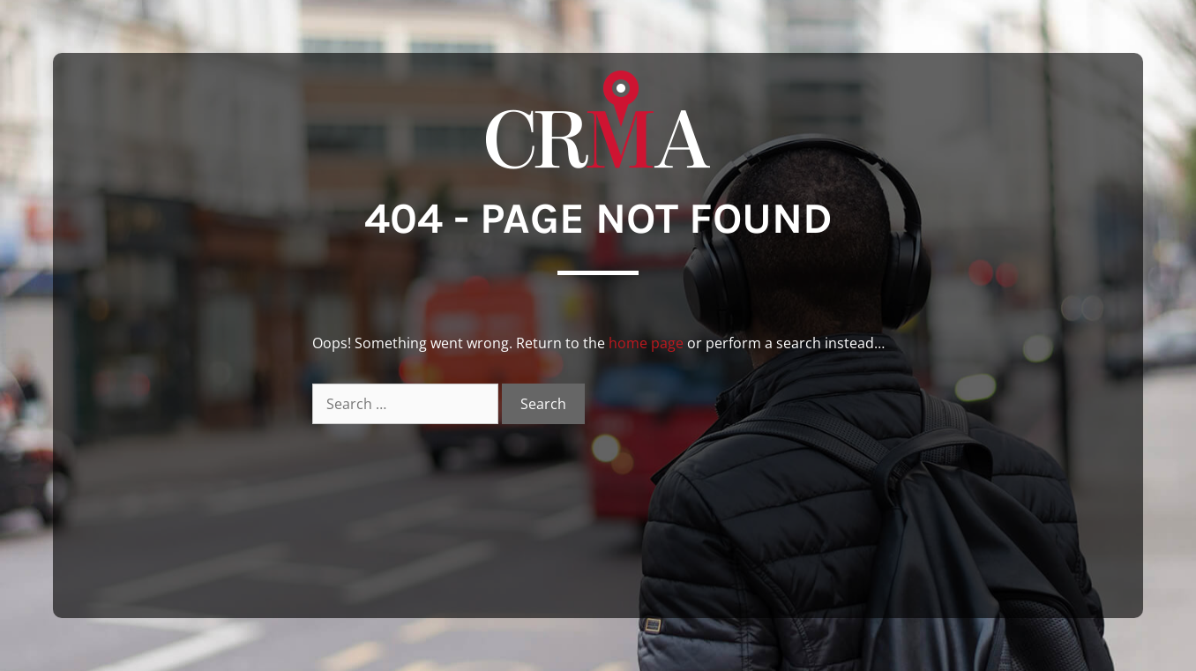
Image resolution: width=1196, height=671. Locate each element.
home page (646, 343)
